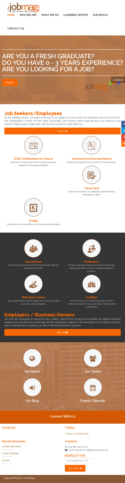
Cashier (6, 460)
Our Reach (100, 14)
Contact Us (15, 28)
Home (11, 14)
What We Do (50, 14)
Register (9, 82)
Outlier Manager (10, 453)
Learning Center (75, 14)
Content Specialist (11, 446)
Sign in (62, 131)
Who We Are (28, 14)
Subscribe (75, 468)
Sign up (62, 332)
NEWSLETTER (75, 456)
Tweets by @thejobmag (77, 433)
